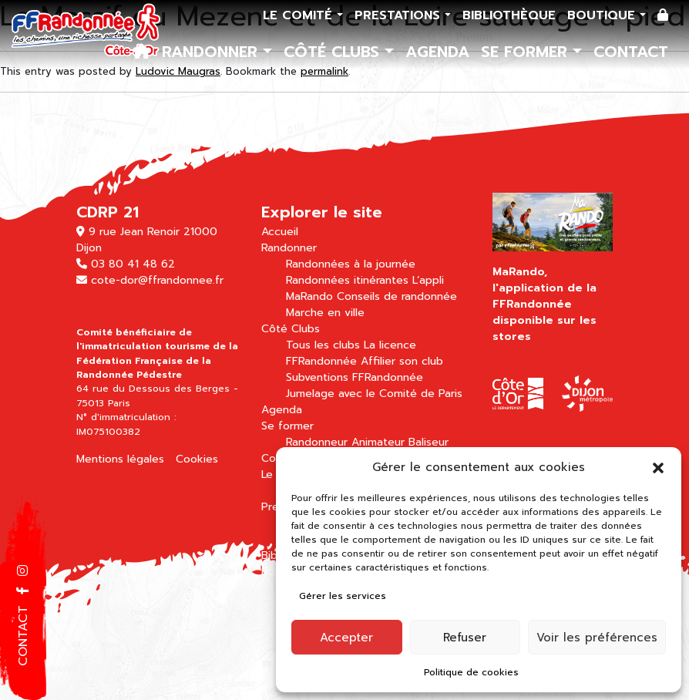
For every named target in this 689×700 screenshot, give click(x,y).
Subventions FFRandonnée (354, 377)
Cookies (197, 459)
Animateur (378, 442)
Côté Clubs (334, 51)
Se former (527, 51)
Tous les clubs (323, 345)
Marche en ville (325, 313)
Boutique (603, 15)
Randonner (212, 51)
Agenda (437, 51)
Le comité (300, 15)
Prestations (400, 15)
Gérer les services (342, 596)
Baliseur (428, 442)
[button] (658, 467)
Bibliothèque (509, 15)
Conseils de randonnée (397, 296)
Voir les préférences (596, 637)
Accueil (279, 232)
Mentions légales (120, 459)
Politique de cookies (471, 672)
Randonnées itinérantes (347, 280)
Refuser (464, 637)
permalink (324, 71)
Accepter (346, 637)
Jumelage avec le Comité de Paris (374, 393)
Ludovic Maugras (178, 71)
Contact (630, 51)
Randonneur (317, 442)
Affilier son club (402, 361)
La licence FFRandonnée (351, 353)
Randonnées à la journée (350, 264)
